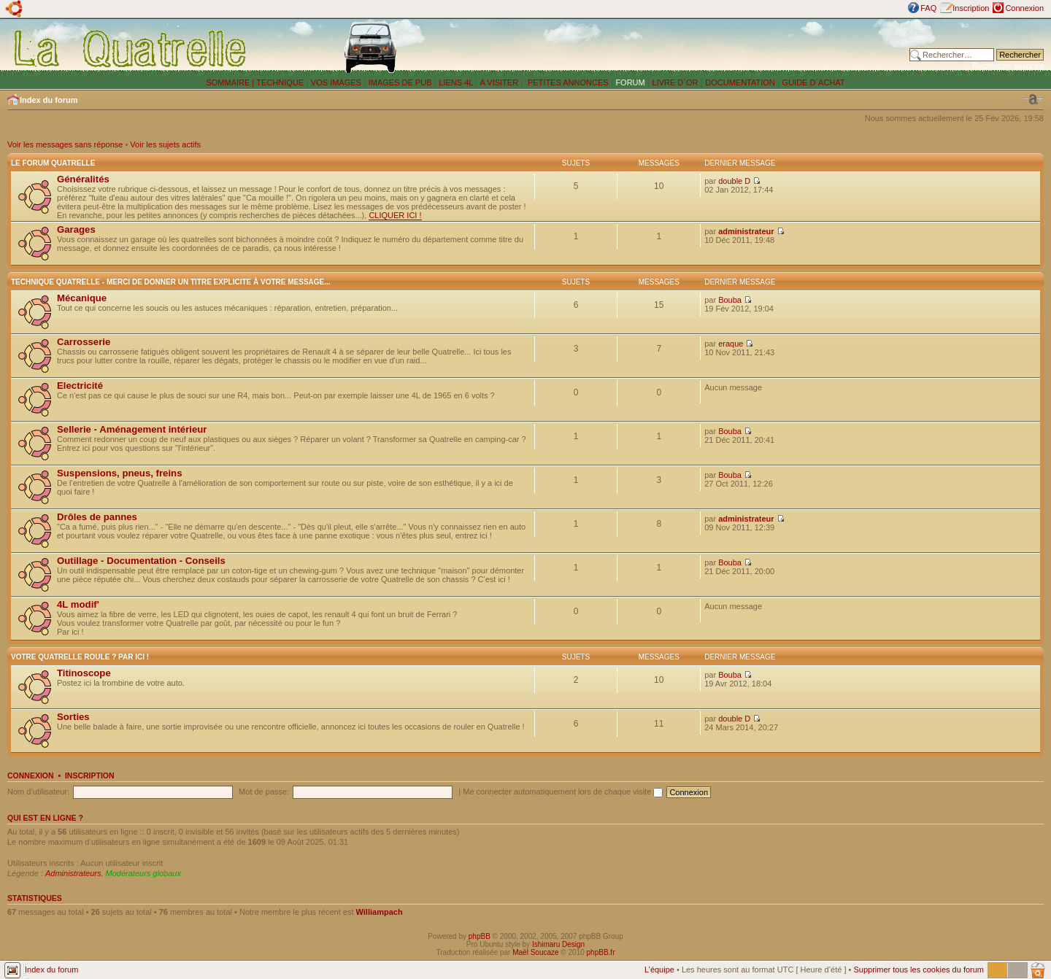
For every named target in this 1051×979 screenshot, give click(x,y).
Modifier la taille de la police (1033, 99)
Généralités (83, 179)
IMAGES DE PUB (400, 82)
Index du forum (48, 100)
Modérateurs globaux (143, 873)
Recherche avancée (1008, 65)
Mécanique (82, 298)
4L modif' (78, 604)
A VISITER (499, 82)
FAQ (928, 8)
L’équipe (659, 969)
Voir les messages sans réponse (65, 144)
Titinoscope (84, 673)
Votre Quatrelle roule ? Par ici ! (80, 657)
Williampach (379, 912)
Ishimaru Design (558, 944)
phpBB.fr (601, 952)
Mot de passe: (264, 791)
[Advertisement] (697, 47)
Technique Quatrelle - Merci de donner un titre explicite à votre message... (171, 282)
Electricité (80, 385)
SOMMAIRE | (231, 82)
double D (734, 181)
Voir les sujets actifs (165, 144)
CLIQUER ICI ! (395, 215)
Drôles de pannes (97, 516)
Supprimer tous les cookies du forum (918, 969)
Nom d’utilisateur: (38, 791)
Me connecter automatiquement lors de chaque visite (563, 791)
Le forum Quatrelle (53, 163)
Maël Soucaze (535, 952)
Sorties (73, 716)
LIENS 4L (457, 82)
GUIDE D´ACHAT (813, 82)
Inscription (970, 8)
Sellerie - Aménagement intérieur (132, 429)
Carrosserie (83, 341)
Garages (76, 229)
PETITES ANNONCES (567, 82)
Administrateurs (73, 873)
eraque (730, 343)
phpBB (479, 936)
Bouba (730, 299)
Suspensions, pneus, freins (119, 473)
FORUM (629, 82)
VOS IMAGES (336, 82)
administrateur (746, 231)
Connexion (1024, 8)
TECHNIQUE (280, 82)
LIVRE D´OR (675, 82)
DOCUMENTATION (740, 82)
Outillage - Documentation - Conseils (141, 560)
